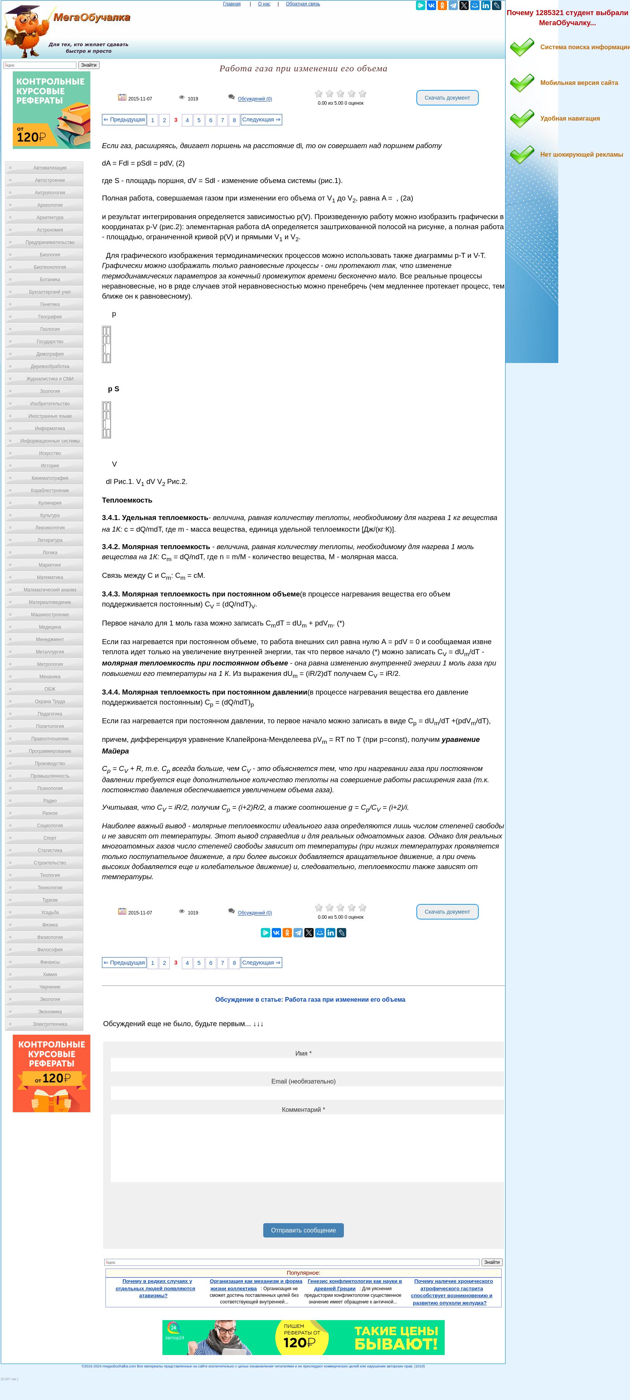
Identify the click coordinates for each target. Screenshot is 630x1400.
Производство (50, 763)
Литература (50, 540)
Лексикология (50, 528)
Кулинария (50, 503)
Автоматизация (49, 168)
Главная (232, 4)
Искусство (50, 453)
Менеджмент (50, 639)
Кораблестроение (50, 490)
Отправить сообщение (303, 1230)
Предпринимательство (50, 242)
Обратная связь (303, 4)
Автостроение (50, 180)
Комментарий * (303, 1109)
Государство (50, 341)
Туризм (50, 900)
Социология (50, 825)
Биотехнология (50, 267)
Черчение (50, 987)
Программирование (50, 751)
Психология (50, 788)
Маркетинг (50, 565)
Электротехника (50, 1024)
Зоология (50, 391)
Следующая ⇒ (261, 119)
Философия (50, 949)
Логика (50, 552)
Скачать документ (447, 98)
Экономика (50, 1012)
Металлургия (50, 652)
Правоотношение (50, 738)
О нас (264, 4)
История (50, 465)
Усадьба (50, 912)
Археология (50, 205)
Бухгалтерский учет (50, 292)
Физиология (50, 937)
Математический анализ (50, 590)
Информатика (50, 428)
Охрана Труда (50, 701)
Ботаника (50, 279)
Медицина (50, 627)
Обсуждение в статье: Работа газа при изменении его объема (310, 999)
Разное (50, 813)
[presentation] (170, 1205)
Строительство (50, 863)
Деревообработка (50, 366)
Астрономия (50, 230)
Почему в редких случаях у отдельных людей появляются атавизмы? (155, 1288)
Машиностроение (50, 614)
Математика (50, 577)
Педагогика (50, 714)
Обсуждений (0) (255, 99)
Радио (50, 801)
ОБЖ (50, 689)
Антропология (50, 192)
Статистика (50, 850)
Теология (50, 875)
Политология (50, 726)
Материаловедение (50, 602)
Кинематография (50, 478)
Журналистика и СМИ (49, 379)
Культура (50, 515)
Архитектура (50, 217)
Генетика (50, 304)
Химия (50, 974)
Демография (50, 354)
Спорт (50, 838)
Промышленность (50, 776)
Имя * (303, 1053)
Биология (50, 255)
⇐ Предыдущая (124, 119)
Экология (50, 999)
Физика (50, 925)
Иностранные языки (49, 416)
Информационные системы (49, 441)
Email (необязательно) (303, 1081)
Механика (50, 676)
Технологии (50, 887)
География (50, 317)
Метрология (50, 664)
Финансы (50, 962)
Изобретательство (50, 403)
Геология (50, 329)
